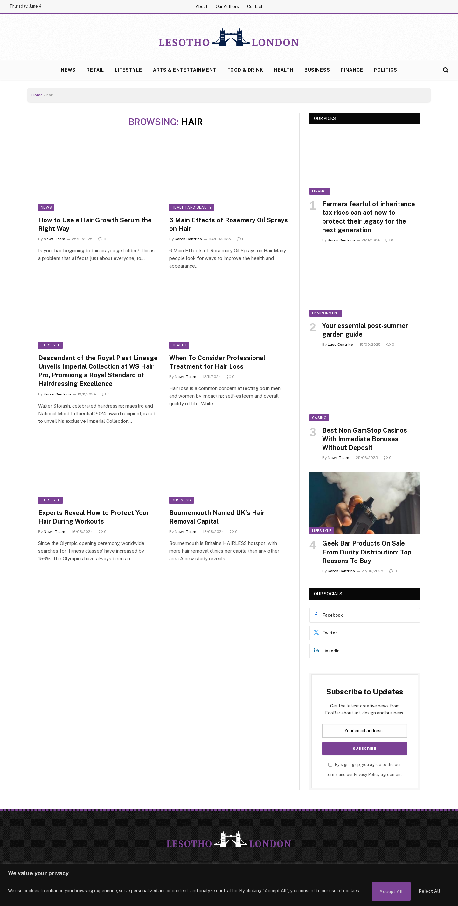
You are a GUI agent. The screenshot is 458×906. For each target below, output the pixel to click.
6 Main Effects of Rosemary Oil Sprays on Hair (228, 224)
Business (317, 70)
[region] (229, 885)
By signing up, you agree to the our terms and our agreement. (364, 769)
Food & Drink (245, 70)
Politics (385, 70)
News (68, 70)
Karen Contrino (188, 239)
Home (37, 95)
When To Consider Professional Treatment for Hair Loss (217, 362)
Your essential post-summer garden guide (365, 330)
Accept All (429, 891)
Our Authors (227, 6)
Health (284, 70)
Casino (319, 418)
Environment (326, 313)
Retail (95, 70)
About (201, 6)
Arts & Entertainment (185, 70)
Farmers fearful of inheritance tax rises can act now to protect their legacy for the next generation (368, 217)
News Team (54, 239)
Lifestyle (128, 70)
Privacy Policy (367, 774)
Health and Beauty (192, 207)
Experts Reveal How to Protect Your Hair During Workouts (93, 517)
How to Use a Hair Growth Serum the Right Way (95, 224)
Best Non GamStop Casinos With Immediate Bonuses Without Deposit (364, 439)
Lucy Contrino (340, 344)
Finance (352, 70)
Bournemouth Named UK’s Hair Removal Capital (217, 517)
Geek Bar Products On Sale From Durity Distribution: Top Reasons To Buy (367, 552)
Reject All (386, 891)
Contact (254, 6)
